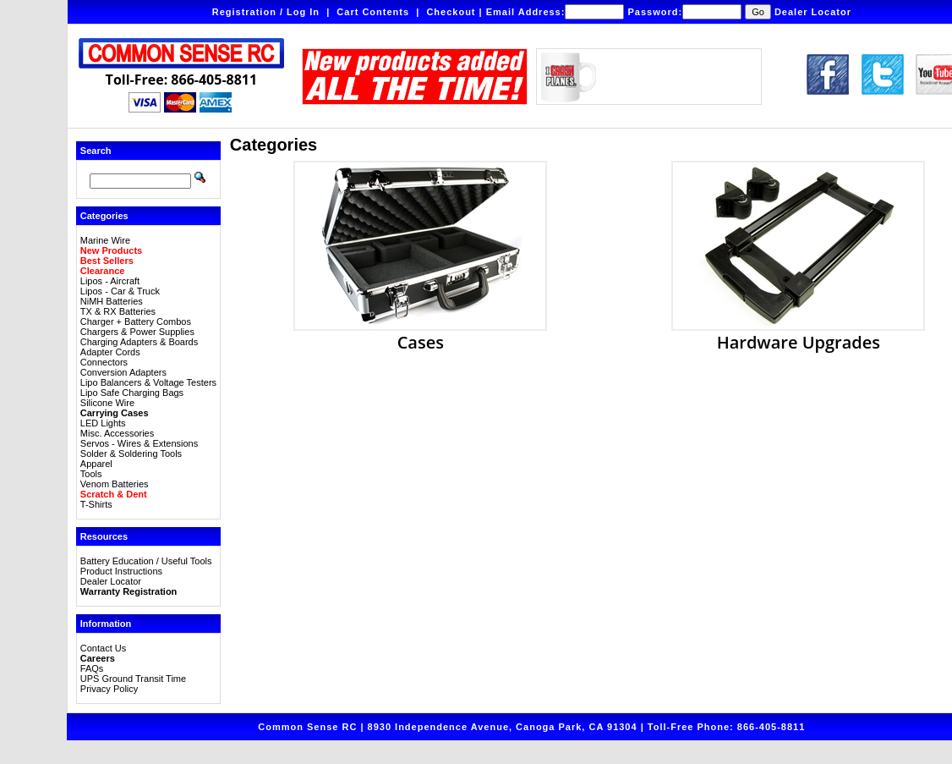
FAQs (92, 668)
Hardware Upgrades (798, 333)
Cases (420, 333)
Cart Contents (372, 12)
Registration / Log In (266, 12)
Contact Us (103, 648)
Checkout (450, 12)
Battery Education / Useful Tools (146, 561)
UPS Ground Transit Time (133, 678)
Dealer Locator (812, 12)
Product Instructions (121, 571)
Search (96, 151)
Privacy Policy (109, 689)
